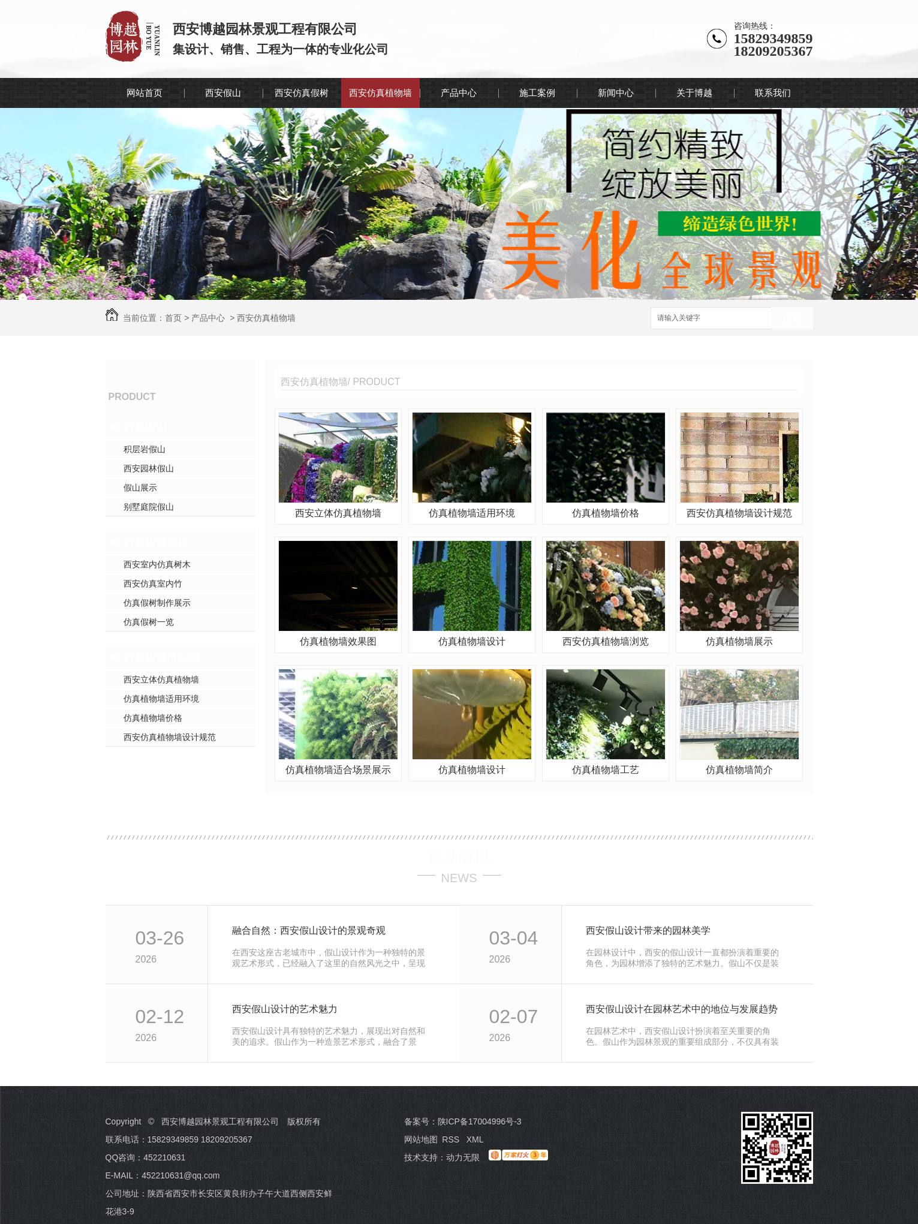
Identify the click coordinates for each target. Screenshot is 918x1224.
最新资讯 (459, 857)
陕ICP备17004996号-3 (480, 1121)
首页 (173, 318)
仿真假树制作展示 (157, 603)
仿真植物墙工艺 (605, 770)
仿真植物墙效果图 (338, 641)
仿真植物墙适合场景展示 (338, 770)
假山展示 (140, 487)
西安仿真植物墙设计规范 (170, 737)
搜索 (792, 319)
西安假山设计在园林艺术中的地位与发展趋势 (682, 1009)
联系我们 (773, 93)
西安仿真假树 (302, 93)
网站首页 (144, 93)
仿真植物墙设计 (471, 641)
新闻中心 (616, 93)
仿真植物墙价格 (153, 718)
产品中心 (459, 93)
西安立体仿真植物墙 (161, 679)
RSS (452, 1139)
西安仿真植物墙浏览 (605, 641)
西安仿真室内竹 (153, 583)
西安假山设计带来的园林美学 (648, 930)
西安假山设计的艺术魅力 (285, 1009)
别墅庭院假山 (149, 507)
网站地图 (421, 1139)
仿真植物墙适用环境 (161, 698)
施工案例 (537, 93)
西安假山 (223, 93)
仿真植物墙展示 (739, 641)
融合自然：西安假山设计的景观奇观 (309, 930)
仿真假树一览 (149, 622)
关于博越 (694, 93)
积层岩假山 (144, 449)
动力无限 (463, 1157)
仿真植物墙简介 (739, 770)
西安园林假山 (149, 468)
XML (476, 1139)
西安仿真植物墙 (380, 93)
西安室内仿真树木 (157, 564)
